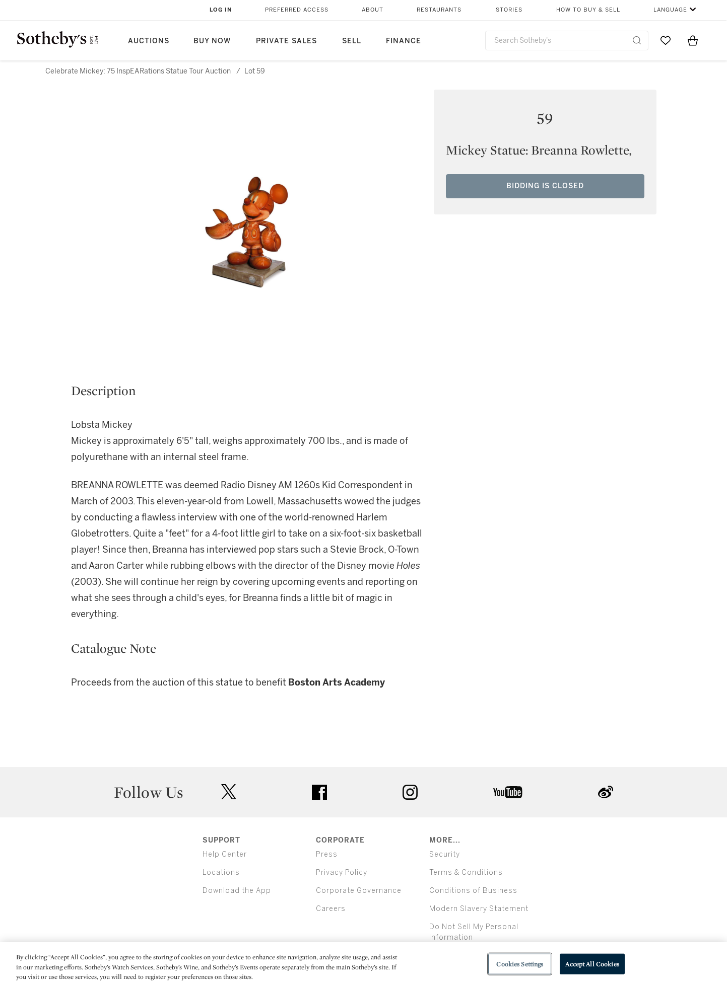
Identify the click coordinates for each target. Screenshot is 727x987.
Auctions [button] (148, 41)
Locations (221, 872)
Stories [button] (509, 10)
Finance (403, 41)
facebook (319, 792)
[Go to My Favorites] (665, 40)
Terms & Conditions (466, 872)
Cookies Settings (519, 963)
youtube (507, 792)
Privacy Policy (341, 872)
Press (327, 854)
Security (444, 854)
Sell (351, 41)
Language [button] (670, 10)
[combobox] (567, 40)
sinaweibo (605, 792)
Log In (221, 10)
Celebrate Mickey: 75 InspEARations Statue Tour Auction (138, 71)
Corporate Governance (359, 890)
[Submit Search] (637, 40)
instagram (410, 792)
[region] (363, 964)
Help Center (225, 854)
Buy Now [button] (212, 41)
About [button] (372, 10)
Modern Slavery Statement (478, 908)
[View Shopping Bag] (693, 40)
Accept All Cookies (592, 963)
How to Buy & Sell (588, 10)
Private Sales (286, 41)
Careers (331, 908)
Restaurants (439, 10)
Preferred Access (296, 10)
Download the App (237, 890)
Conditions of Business (473, 890)
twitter (228, 792)
